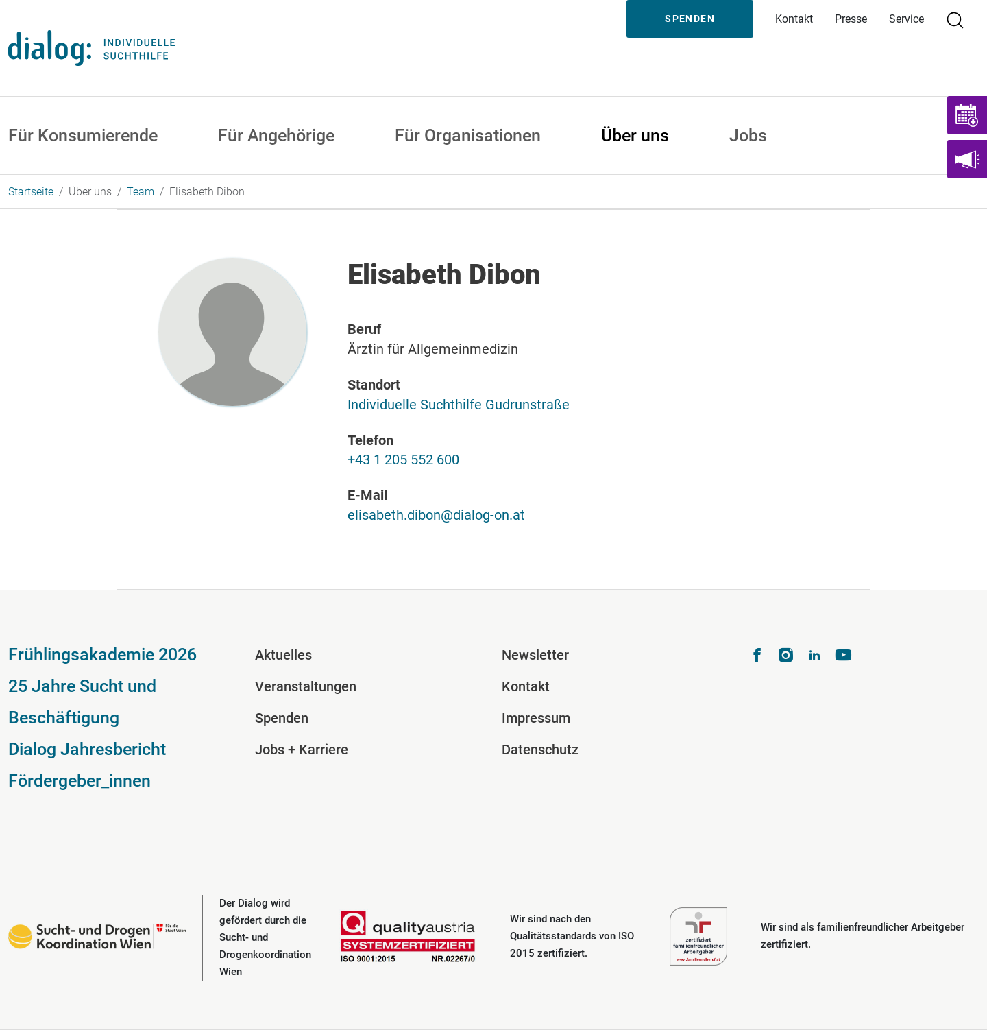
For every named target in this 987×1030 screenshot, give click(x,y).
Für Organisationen (468, 135)
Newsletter (535, 655)
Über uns (635, 135)
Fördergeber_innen (79, 781)
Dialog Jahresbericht (87, 749)
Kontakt (794, 18)
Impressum (536, 718)
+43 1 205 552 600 (403, 459)
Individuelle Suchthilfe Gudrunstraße (459, 404)
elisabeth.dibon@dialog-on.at (436, 515)
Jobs (748, 135)
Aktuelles (283, 655)
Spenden (690, 18)
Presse (851, 18)
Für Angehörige (276, 135)
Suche (961, 19)
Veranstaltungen (305, 686)
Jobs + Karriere (301, 749)
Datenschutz (540, 749)
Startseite (30, 191)
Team (140, 191)
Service (906, 18)
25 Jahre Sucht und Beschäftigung (82, 702)
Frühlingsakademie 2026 (102, 654)
